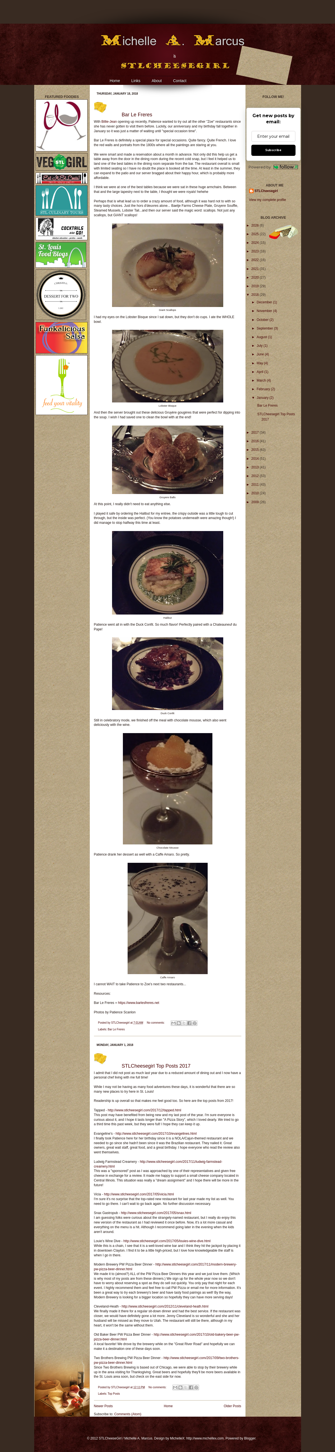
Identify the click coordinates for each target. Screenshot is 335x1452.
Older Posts (232, 1406)
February (264, 389)
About (157, 80)
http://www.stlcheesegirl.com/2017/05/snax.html (156, 1213)
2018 (255, 295)
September (265, 328)
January (263, 398)
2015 (255, 450)
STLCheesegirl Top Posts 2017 (156, 1066)
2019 (255, 286)
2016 (255, 441)
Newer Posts (103, 1406)
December (265, 302)
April (260, 372)
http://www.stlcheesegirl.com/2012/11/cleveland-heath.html (165, 1306)
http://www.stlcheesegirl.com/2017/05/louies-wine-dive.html (166, 1241)
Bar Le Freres (137, 114)
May (260, 363)
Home (115, 80)
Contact (179, 80)
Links (135, 80)
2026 (255, 225)
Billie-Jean (109, 122)
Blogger (249, 1438)
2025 (255, 234)
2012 (255, 476)
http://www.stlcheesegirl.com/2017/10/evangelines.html (156, 1134)
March (262, 380)
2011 (255, 485)
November (265, 311)
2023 (255, 251)
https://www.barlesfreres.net (138, 1003)
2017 (255, 432)
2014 (255, 459)
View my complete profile (267, 200)
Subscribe (273, 150)
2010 (255, 493)
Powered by (273, 167)
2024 (255, 243)
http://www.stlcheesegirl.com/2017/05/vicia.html (139, 1194)
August (262, 337)
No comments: (156, 1022)
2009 (255, 502)
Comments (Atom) (127, 1414)
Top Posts (114, 1393)
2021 (255, 269)
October (263, 320)
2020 (255, 277)
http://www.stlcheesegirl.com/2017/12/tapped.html (144, 1110)
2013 (255, 467)
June (261, 354)
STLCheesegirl (120, 1022)
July (260, 346)
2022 (255, 260)
